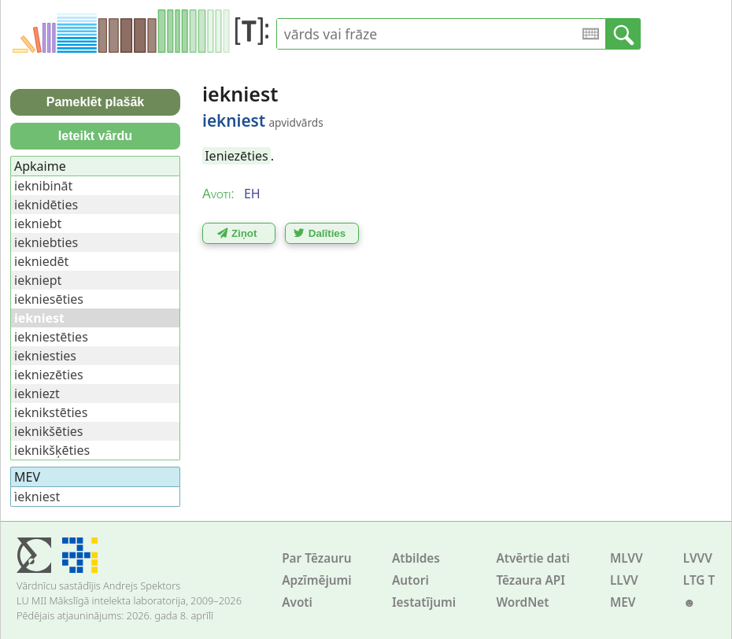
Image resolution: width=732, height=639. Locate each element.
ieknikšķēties (52, 450)
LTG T (699, 580)
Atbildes (416, 558)
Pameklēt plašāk (95, 102)
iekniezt (37, 393)
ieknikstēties (50, 412)
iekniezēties (48, 374)
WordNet (522, 602)
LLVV (624, 580)
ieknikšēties (48, 431)
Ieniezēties (236, 155)
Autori (410, 580)
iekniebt (37, 223)
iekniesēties (48, 299)
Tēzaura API (530, 580)
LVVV (697, 558)
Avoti (297, 602)
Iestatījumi (424, 602)
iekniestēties (51, 336)
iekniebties (46, 242)
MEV (623, 602)
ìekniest (37, 496)
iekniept (37, 280)
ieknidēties (46, 204)
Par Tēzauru (316, 558)
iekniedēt (41, 261)
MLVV (626, 558)
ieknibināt (43, 185)
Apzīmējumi (317, 580)
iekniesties (45, 355)
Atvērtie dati (532, 558)
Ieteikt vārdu (95, 135)
